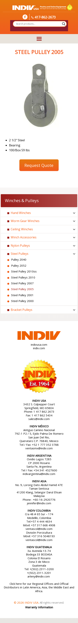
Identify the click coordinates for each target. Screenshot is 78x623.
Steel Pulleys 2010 (23, 277)
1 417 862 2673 (43, 411)
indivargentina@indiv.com (39, 474)
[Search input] (38, 24)
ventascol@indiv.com (39, 529)
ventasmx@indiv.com (39, 448)
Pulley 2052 (18, 265)
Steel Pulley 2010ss (24, 271)
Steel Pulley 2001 (22, 295)
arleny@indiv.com (39, 576)
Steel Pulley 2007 (22, 283)
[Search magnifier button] (63, 24)
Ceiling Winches (22, 229)
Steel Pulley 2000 (22, 301)
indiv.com (39, 348)
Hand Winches (21, 213)
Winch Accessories (23, 237)
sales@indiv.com (39, 419)
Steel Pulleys (19, 254)
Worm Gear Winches (25, 221)
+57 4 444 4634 (41, 521)
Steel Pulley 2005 (22, 289)
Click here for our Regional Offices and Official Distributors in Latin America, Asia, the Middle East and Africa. (39, 587)
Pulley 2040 (18, 259)
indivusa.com (39, 344)
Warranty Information (39, 607)
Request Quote (38, 165)
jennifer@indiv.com (39, 503)
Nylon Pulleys (20, 245)
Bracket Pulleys (21, 310)
